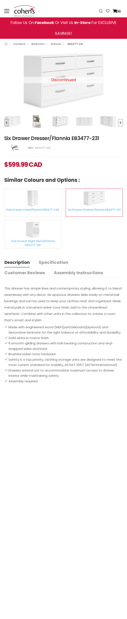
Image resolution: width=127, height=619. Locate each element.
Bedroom (38, 44)
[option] (16, 121)
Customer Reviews (24, 273)
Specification (53, 262)
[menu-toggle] (6, 11)
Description (17, 262)
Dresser (56, 44)
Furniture (19, 44)
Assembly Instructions (78, 273)
